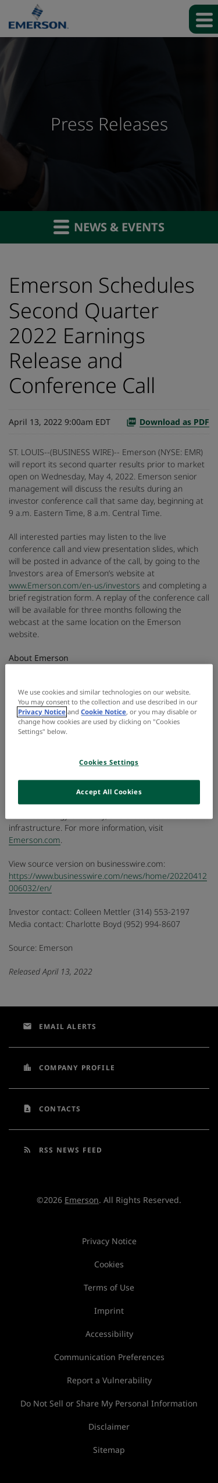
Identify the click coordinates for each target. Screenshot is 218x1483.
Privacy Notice (42, 712)
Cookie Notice (103, 712)
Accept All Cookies (109, 792)
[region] (108, 741)
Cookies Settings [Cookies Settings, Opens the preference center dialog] (108, 762)
